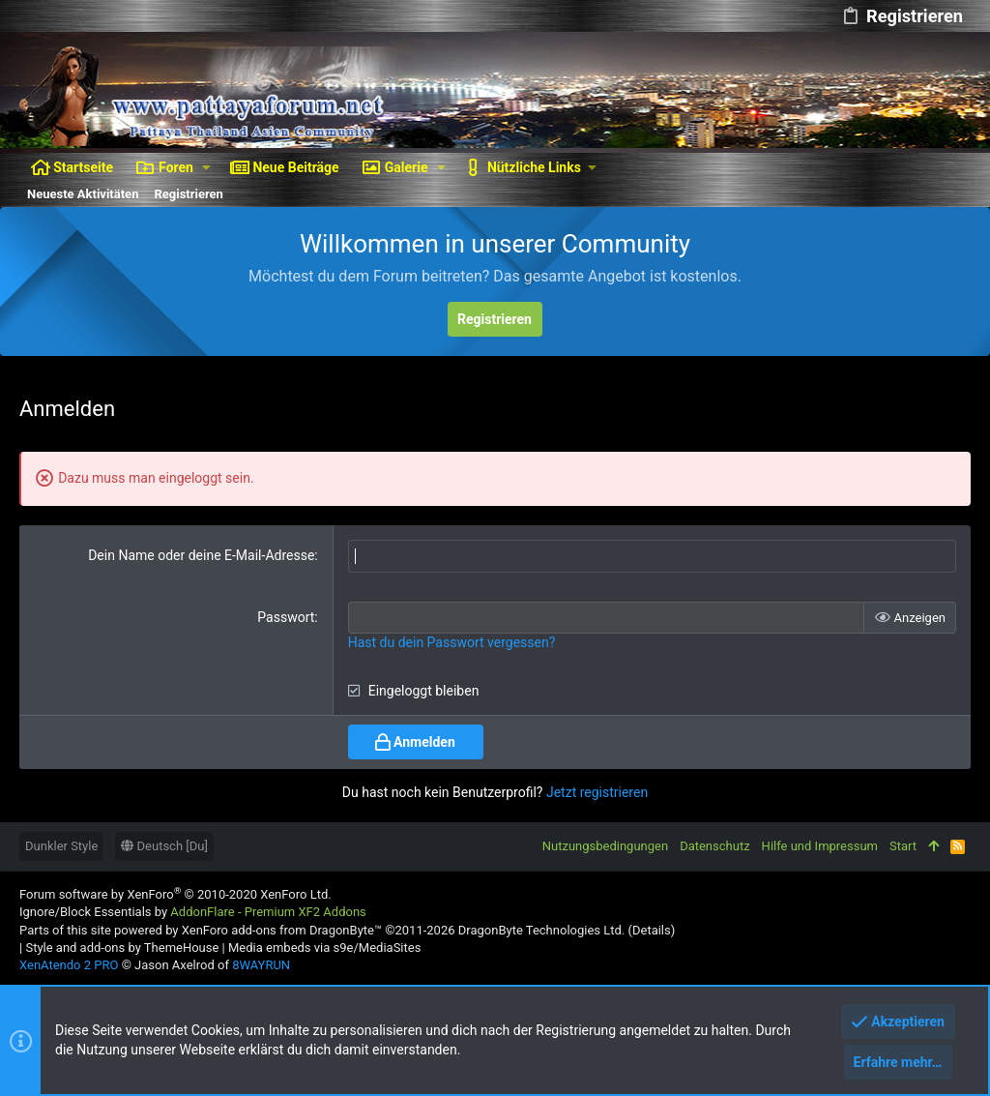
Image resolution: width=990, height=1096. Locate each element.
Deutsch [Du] (164, 846)
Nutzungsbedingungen (605, 846)
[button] (206, 167)
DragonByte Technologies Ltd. (541, 930)
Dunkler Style (61, 846)
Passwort (285, 617)
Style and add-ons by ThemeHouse (121, 947)
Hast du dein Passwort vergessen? (452, 642)
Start (903, 846)
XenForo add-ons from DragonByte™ (282, 930)
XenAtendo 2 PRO (68, 965)
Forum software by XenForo (175, 894)
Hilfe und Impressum (820, 846)
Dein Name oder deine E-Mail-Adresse (201, 555)
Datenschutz (714, 846)
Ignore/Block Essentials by (192, 911)
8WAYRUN (261, 965)
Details (651, 930)
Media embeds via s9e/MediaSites (324, 947)
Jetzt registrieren (597, 792)
